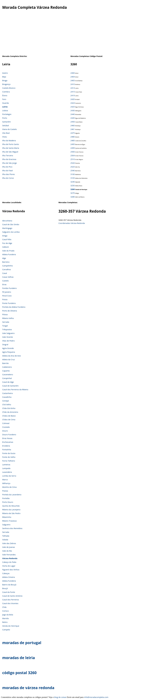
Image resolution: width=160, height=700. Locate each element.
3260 (72, 189)
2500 (72, 151)
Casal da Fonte (8, 592)
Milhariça (6, 483)
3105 (72, 178)
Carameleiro (7, 374)
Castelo (5, 280)
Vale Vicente (7, 337)
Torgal (5, 325)
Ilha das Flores (8, 174)
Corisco (5, 611)
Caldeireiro (7, 367)
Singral (5, 344)
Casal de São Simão (10, 224)
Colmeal (5, 423)
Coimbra (6, 91)
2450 (72, 121)
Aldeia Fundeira (9, 254)
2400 (72, 73)
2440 (72, 114)
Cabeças (6, 573)
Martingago (7, 228)
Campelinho (7, 265)
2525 (72, 166)
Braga (4, 80)
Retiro (5, 622)
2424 (72, 103)
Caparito (6, 370)
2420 (72, 99)
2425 (72, 106)
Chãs (4, 607)
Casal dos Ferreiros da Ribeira (15, 389)
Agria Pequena (8, 352)
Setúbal (5, 125)
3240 (72, 181)
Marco (5, 479)
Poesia (5, 491)
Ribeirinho (6, 517)
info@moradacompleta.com (96, 697)
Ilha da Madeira (9, 140)
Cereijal (5, 400)
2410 (72, 84)
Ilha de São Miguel (10, 151)
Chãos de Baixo (9, 415)
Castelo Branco (8, 88)
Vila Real (6, 133)
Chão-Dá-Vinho (8, 408)
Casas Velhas (8, 277)
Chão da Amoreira (10, 412)
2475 (72, 133)
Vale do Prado (8, 250)
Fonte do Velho (8, 457)
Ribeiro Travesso (9, 521)
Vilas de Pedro (8, 340)
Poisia (4, 299)
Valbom (5, 247)
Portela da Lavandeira (11, 494)
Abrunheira (7, 220)
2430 (72, 110)
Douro (5, 430)
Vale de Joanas (8, 547)
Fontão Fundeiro (9, 288)
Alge (4, 258)
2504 (72, 155)
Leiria (5, 106)
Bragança (6, 84)
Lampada (6, 468)
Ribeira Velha (8, 318)
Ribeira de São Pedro (11, 513)
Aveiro (5, 73)
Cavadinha (6, 397)
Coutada (6, 427)
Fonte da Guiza (8, 453)
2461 (72, 129)
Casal (4, 273)
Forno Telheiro (8, 460)
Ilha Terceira (7, 155)
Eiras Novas (7, 438)
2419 (72, 95)
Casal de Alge (8, 382)
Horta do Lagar (8, 566)
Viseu (4, 136)
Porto (4, 118)
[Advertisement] (80, 34)
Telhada (5, 536)
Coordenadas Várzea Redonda (71, 223)
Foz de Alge (7, 243)
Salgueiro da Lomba (11, 232)
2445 (72, 118)
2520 (72, 163)
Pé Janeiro (6, 292)
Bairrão (5, 363)
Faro (4, 99)
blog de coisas (60, 697)
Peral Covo (7, 295)
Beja (4, 76)
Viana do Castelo (9, 129)
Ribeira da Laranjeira (11, 509)
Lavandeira (7, 472)
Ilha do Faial (7, 170)
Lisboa (5, 110)
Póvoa (5, 314)
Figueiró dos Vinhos (10, 569)
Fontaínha (6, 449)
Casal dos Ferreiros (10, 599)
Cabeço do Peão (9, 562)
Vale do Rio (7, 551)
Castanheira (7, 393)
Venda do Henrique (10, 626)
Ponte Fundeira (9, 303)
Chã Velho (6, 404)
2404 (72, 76)
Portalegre (6, 114)
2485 (72, 140)
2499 (72, 148)
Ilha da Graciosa (9, 159)
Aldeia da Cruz (8, 359)
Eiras (4, 284)
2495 (72, 144)
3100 (72, 174)
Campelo (6, 629)
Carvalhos (6, 269)
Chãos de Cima (8, 419)
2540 (72, 170)
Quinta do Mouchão (11, 506)
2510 (72, 159)
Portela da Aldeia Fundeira (13, 307)
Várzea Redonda (9, 558)
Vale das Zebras (9, 543)
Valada (5, 539)
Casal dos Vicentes (10, 603)
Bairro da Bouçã (9, 584)
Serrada (5, 322)
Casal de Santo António (12, 596)
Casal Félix (6, 239)
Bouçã (5, 588)
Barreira (5, 262)
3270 (72, 193)
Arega (4, 235)
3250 (72, 185)
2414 (72, 88)
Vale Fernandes (9, 554)
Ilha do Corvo (8, 178)
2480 (72, 136)
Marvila (5, 618)
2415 (72, 91)
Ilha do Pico (7, 166)
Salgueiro (6, 524)
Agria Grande (8, 348)
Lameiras (6, 464)
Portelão (6, 498)
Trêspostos (7, 329)
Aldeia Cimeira (8, 577)
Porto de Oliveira (9, 310)
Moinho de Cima (9, 487)
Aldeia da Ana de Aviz (11, 355)
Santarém (6, 121)
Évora (4, 95)
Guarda (5, 103)
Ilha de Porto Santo (10, 144)
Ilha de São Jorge (9, 163)
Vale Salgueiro (8, 333)
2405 (72, 80)
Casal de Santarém (10, 385)
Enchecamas (7, 442)
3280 (72, 196)
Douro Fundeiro (9, 434)
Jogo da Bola (7, 614)
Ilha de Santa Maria (10, 148)
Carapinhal (7, 378)
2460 (72, 125)
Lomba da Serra (9, 476)
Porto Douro (7, 502)
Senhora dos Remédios (12, 528)
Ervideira (6, 445)
